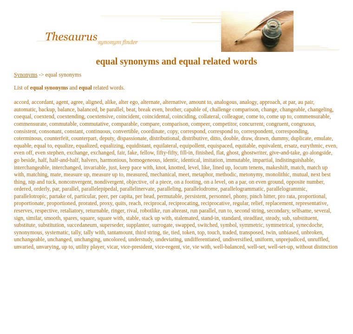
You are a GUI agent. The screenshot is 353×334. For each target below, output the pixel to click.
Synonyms (26, 74)
